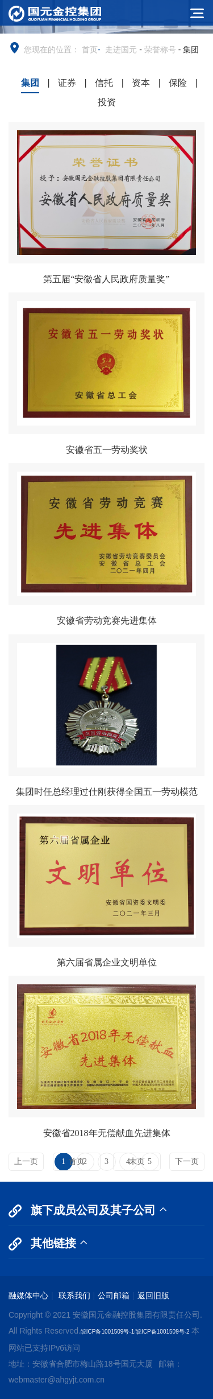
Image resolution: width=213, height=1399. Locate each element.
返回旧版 (153, 1295)
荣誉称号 (160, 49)
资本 (141, 83)
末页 (137, 1161)
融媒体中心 (28, 1295)
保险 (178, 83)
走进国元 (121, 49)
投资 (107, 102)
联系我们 (73, 1295)
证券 (67, 83)
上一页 (26, 1161)
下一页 (187, 1161)
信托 (104, 83)
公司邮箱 (114, 1295)
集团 (30, 83)
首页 (90, 49)
